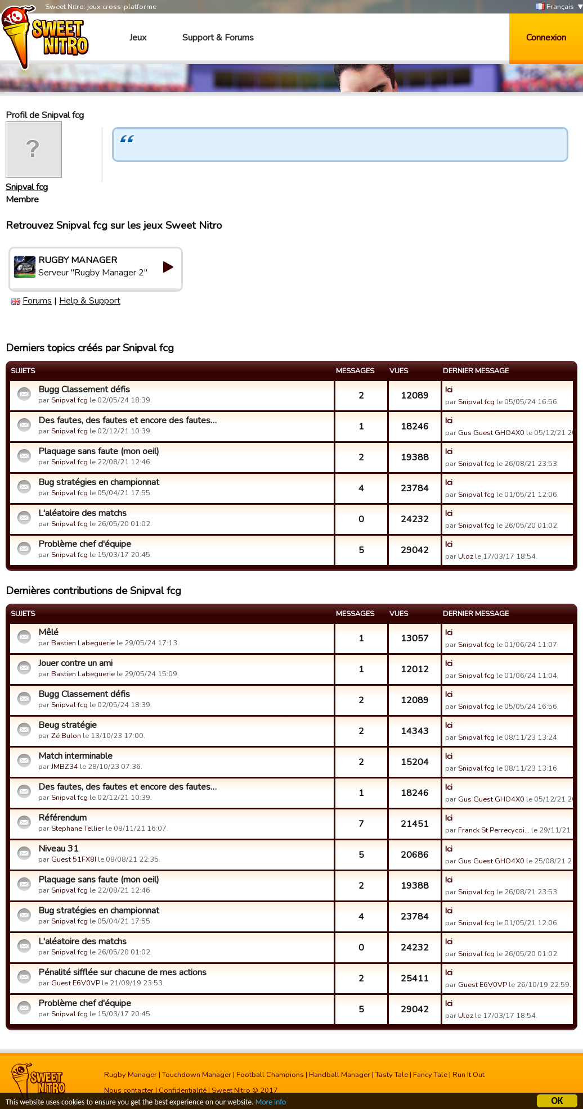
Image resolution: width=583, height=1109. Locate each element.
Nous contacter (129, 1090)
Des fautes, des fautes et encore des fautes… (127, 420)
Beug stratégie (67, 725)
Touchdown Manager (196, 1075)
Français (555, 7)
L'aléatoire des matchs (82, 513)
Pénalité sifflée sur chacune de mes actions (122, 972)
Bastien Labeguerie (83, 643)
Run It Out (468, 1075)
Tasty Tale (391, 1075)
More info (270, 1103)
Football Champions (270, 1075)
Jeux (137, 37)
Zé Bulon (66, 736)
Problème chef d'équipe (84, 544)
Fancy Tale (430, 1075)
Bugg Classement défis (84, 389)
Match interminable (75, 756)
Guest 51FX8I (73, 859)
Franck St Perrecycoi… (494, 830)
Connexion (546, 37)
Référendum (62, 818)
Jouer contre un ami (75, 663)
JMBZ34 (64, 767)
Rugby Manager (130, 1075)
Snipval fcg (27, 187)
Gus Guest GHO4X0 (491, 433)
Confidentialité (183, 1090)
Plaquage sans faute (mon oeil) (98, 451)
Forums (37, 301)
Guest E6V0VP (75, 983)
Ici (448, 389)
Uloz (465, 556)
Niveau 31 (58, 849)
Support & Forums (218, 37)
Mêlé (48, 632)
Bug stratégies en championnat (98, 482)
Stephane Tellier (77, 828)
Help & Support (89, 301)
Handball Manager (339, 1075)
